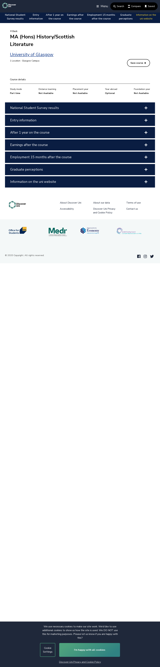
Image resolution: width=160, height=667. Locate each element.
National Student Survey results (15, 16)
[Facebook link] (138, 256)
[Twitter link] (152, 256)
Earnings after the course (75, 16)
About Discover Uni (70, 202)
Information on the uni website (146, 16)
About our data (101, 202)
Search (118, 6)
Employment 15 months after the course (101, 16)
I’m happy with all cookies (89, 650)
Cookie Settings (47, 650)
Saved (149, 6)
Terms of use (133, 202)
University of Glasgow (31, 55)
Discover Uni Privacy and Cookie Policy (80, 662)
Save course (138, 62)
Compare (134, 6)
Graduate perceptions (126, 16)
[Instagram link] (145, 256)
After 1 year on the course (54, 16)
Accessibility (67, 209)
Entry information (36, 16)
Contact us (132, 209)
